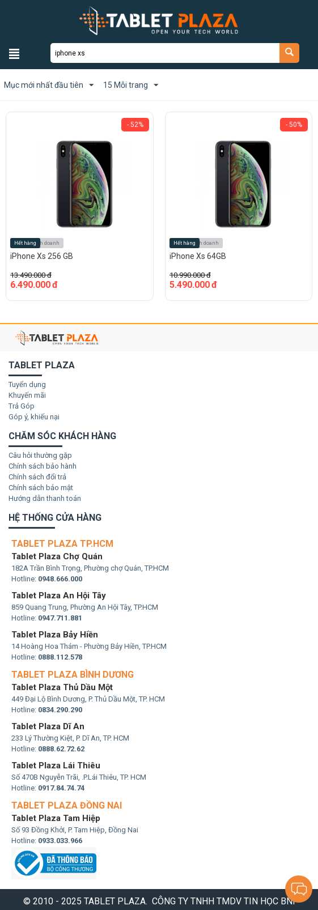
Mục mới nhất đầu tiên (49, 85)
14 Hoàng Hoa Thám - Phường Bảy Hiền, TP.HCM (89, 646)
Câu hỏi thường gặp (40, 455)
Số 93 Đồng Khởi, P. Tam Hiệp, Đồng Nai (74, 830)
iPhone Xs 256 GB (41, 256)
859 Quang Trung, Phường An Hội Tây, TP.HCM (84, 607)
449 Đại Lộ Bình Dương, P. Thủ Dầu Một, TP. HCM (88, 699)
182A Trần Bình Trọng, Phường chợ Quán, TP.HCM (90, 568)
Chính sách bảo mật (41, 487)
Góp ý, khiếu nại (34, 417)
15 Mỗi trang (130, 85)
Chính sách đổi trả (37, 477)
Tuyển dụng (27, 384)
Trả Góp (22, 406)
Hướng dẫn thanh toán (45, 498)
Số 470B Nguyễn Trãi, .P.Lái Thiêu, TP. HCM (78, 777)
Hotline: (46, 579)
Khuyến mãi (27, 395)
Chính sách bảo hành (43, 466)
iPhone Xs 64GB (197, 256)
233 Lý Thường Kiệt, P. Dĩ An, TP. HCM (70, 738)
